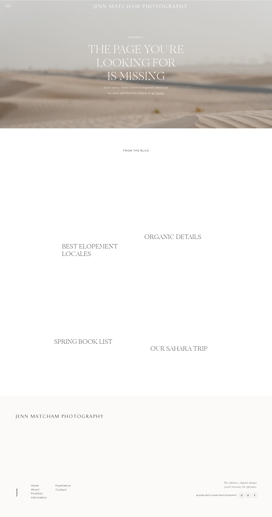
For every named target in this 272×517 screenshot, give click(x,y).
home (160, 93)
